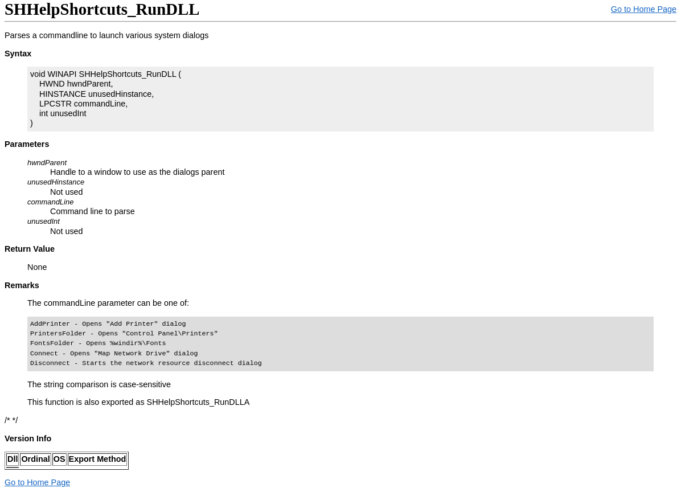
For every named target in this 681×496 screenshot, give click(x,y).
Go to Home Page (643, 9)
